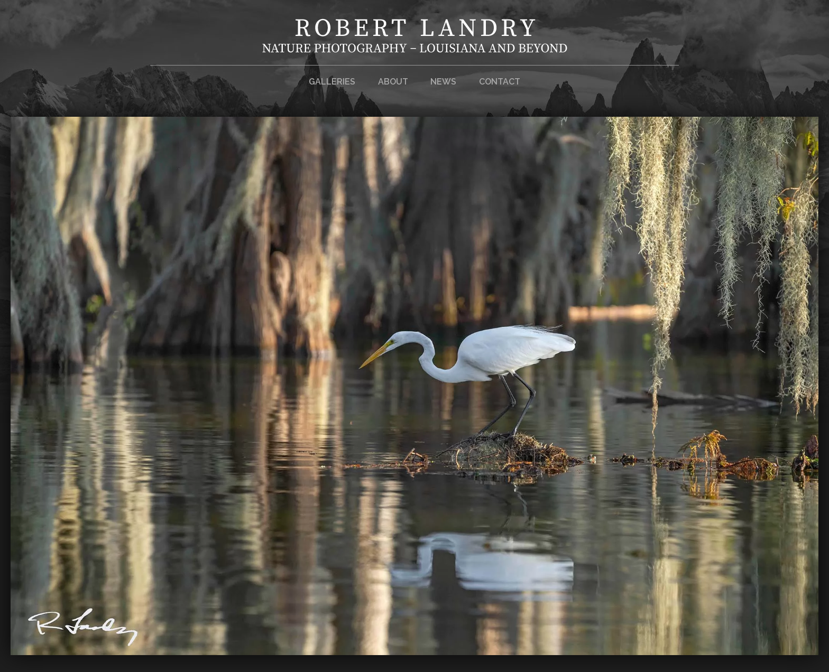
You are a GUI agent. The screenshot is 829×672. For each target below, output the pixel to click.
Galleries (332, 82)
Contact (499, 82)
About (393, 82)
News (443, 82)
